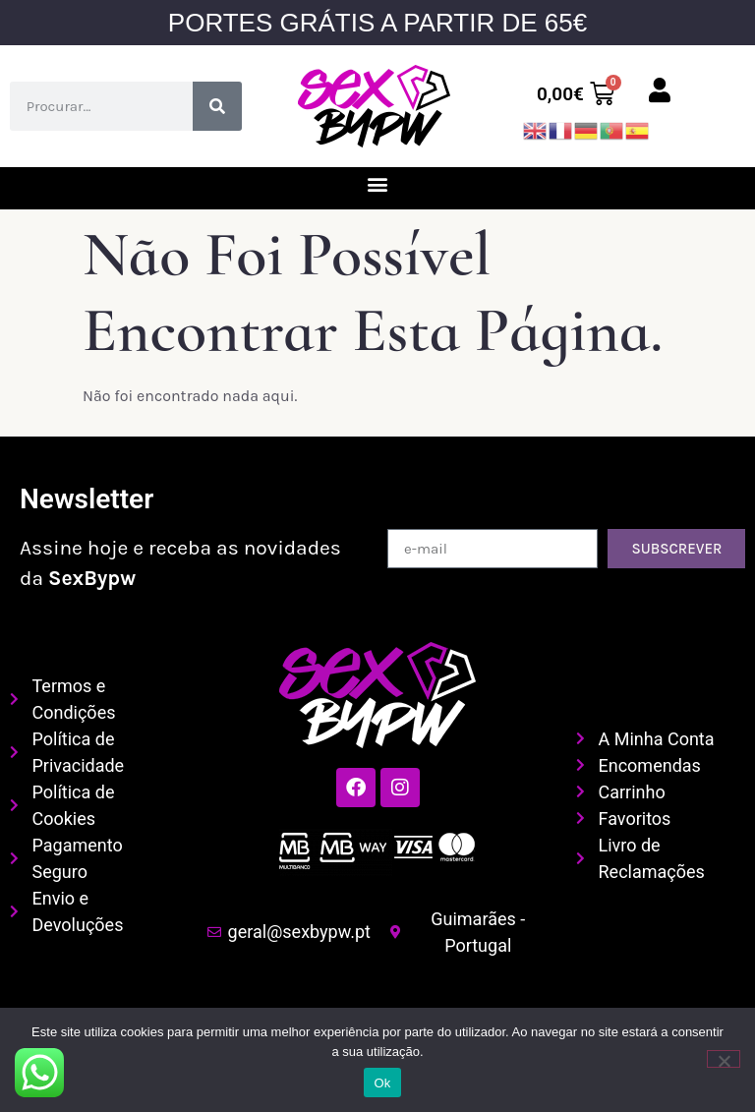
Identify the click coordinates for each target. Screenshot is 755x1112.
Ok (382, 1083)
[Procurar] (217, 106)
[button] (378, 183)
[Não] (723, 1059)
